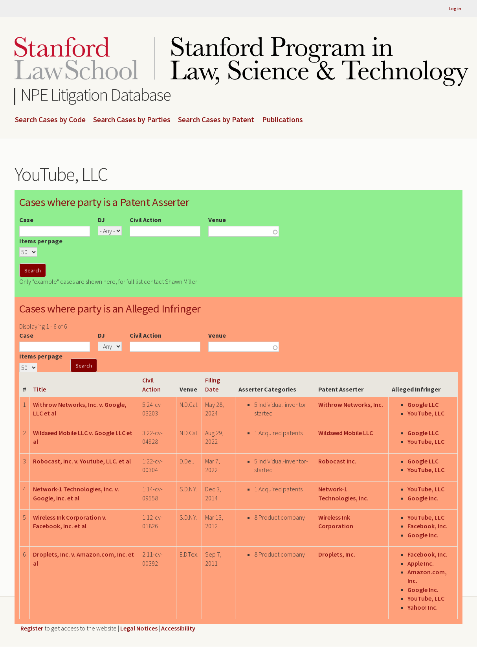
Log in (455, 8)
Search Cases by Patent (216, 120)
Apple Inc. (420, 563)
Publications (282, 120)
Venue (217, 220)
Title (39, 389)
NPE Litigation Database (95, 94)
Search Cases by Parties (132, 120)
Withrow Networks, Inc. (350, 404)
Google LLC (422, 404)
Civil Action (145, 220)
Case (26, 220)
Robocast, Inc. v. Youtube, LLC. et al (82, 461)
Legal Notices (139, 628)
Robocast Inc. (337, 461)
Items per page (40, 241)
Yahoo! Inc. (422, 607)
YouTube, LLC (425, 413)
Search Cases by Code (50, 120)
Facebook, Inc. (427, 526)
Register (31, 628)
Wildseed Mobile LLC (345, 433)
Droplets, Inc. (336, 554)
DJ (101, 220)
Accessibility (178, 628)
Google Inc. (422, 498)
